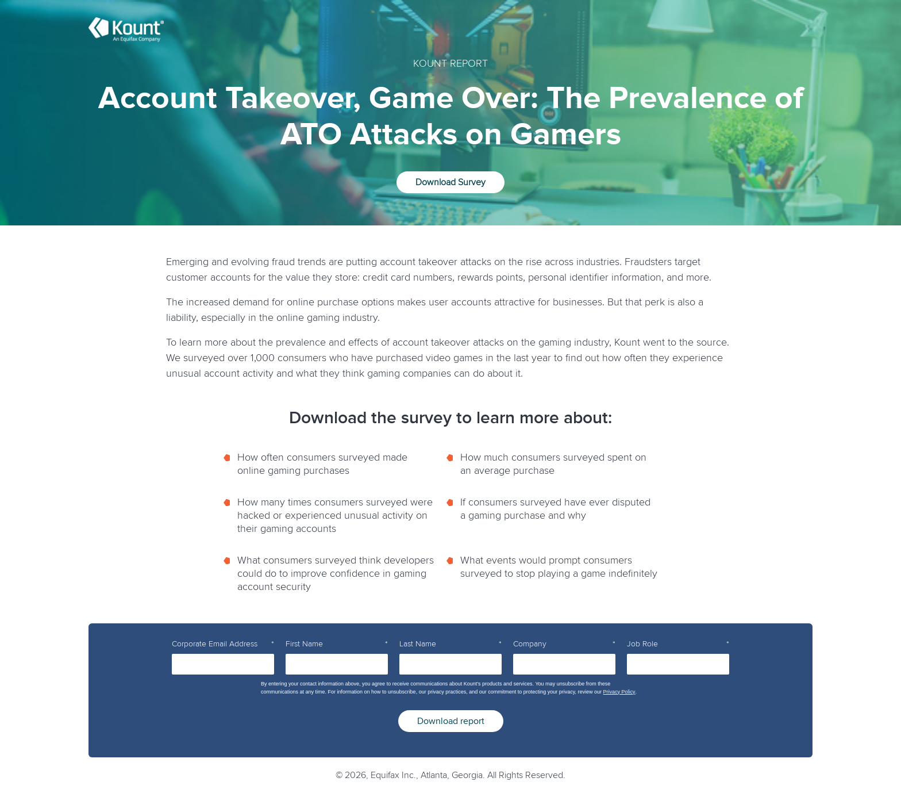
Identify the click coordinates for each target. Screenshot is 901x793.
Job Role (678, 644)
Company (564, 644)
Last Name (450, 644)
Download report (450, 721)
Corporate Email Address (223, 644)
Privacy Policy (619, 692)
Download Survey (450, 182)
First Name (337, 644)
